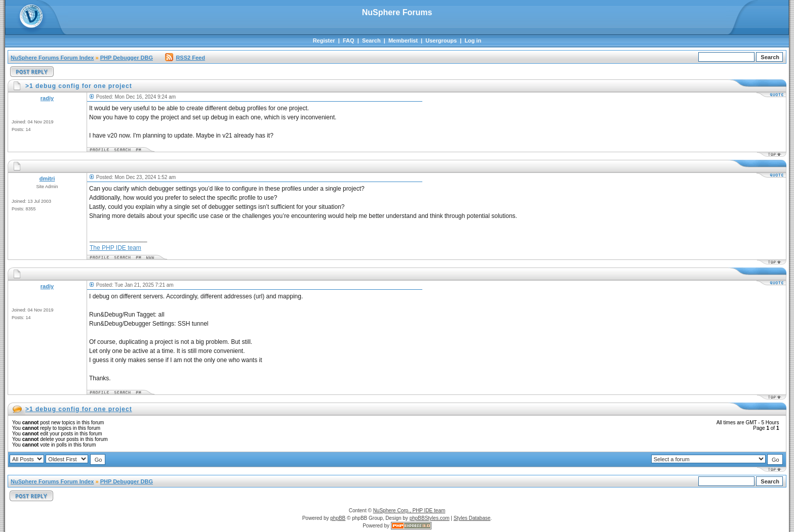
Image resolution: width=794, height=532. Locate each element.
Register (324, 40)
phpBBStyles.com (430, 518)
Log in (472, 40)
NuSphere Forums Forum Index (52, 58)
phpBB (337, 518)
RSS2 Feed (185, 58)
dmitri (47, 178)
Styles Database (472, 518)
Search (371, 40)
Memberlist (403, 40)
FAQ (348, 40)
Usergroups (441, 40)
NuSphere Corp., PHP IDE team (409, 510)
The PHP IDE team (115, 247)
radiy (47, 98)
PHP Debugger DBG (126, 58)
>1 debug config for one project (78, 409)
